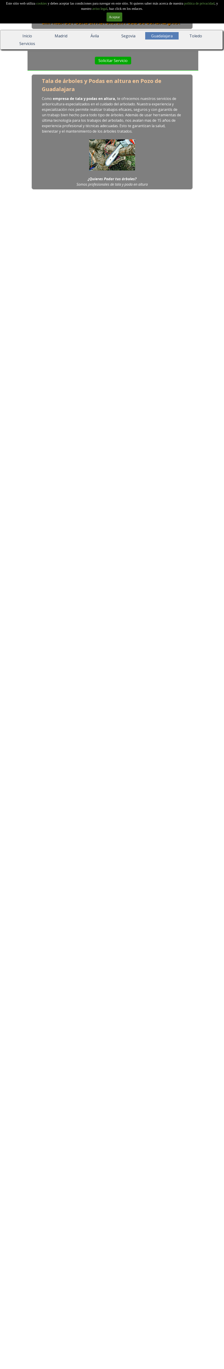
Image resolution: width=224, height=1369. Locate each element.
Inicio (27, 36)
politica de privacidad (199, 3)
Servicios (27, 43)
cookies (42, 3)
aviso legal (99, 9)
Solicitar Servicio (113, 60)
